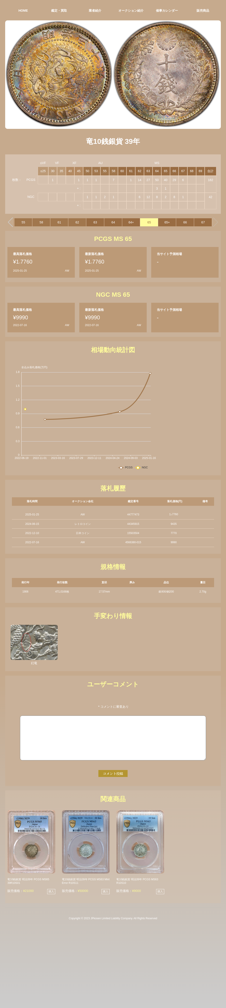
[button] (10, 222)
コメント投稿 (113, 773)
